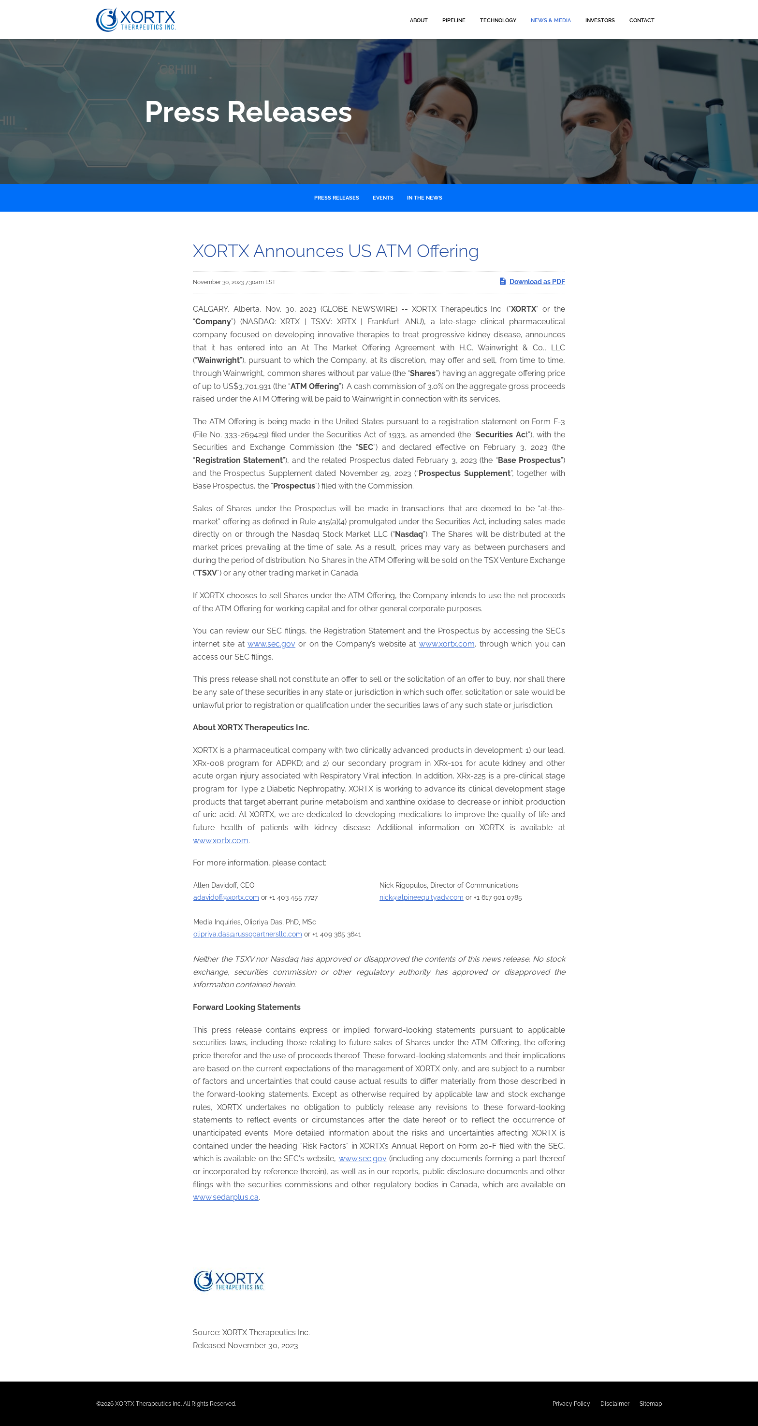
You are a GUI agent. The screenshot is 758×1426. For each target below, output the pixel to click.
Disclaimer (614, 1404)
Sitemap (651, 1404)
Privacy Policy (571, 1404)
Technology (498, 20)
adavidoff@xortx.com (226, 897)
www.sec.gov (271, 643)
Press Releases (336, 198)
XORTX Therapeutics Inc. (148, 1403)
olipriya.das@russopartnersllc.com (247, 934)
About (419, 20)
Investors (600, 20)
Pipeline (454, 20)
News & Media (551, 20)
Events (383, 198)
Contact (642, 20)
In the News (424, 198)
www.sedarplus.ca (226, 1197)
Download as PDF (531, 281)
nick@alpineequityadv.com (421, 897)
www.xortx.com (447, 643)
